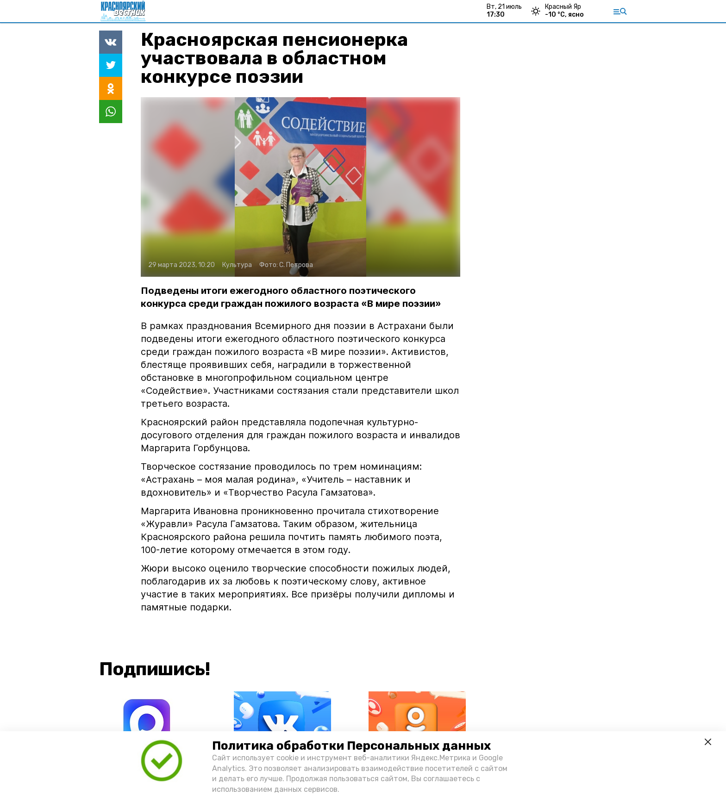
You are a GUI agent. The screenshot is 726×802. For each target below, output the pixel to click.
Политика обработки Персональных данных (351, 746)
